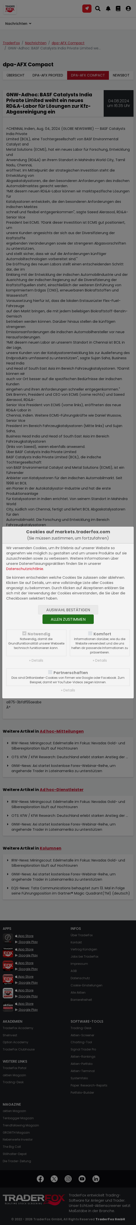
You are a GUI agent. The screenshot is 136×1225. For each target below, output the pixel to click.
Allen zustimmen (68, 619)
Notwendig (39, 634)
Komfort (102, 634)
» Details (36, 660)
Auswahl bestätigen (68, 610)
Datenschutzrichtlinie (24, 568)
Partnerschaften (70, 672)
